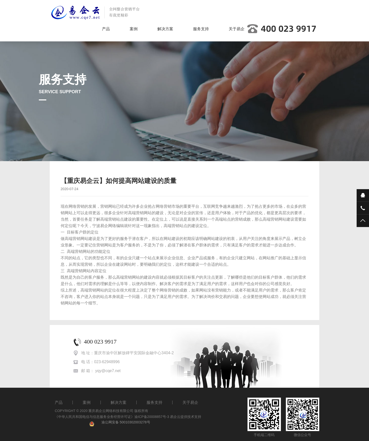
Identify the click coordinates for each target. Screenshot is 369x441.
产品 (106, 29)
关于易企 (237, 29)
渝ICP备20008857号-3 (151, 417)
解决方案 (165, 29)
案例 (134, 29)
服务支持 (201, 29)
